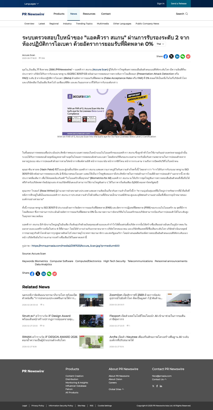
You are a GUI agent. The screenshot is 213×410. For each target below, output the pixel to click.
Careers (113, 382)
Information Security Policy (61, 406)
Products (59, 13)
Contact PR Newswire (168, 369)
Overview (29, 23)
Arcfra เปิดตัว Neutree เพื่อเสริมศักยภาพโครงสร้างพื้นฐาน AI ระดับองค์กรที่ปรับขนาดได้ (149, 338)
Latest (42, 23)
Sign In (160, 3)
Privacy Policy (38, 406)
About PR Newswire (123, 369)
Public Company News (147, 23)
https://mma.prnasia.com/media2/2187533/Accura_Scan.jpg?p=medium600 (76, 245)
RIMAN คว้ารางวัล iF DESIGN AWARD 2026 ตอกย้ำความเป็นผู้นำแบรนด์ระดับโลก (49, 338)
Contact (106, 13)
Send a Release (178, 3)
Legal (24, 406)
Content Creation (74, 376)
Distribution (72, 379)
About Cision (115, 379)
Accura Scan (100, 69)
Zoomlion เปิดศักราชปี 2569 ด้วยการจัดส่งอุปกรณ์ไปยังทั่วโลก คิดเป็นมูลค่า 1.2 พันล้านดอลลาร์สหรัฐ (134, 296)
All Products (72, 392)
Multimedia (103, 23)
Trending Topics (84, 23)
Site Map (81, 406)
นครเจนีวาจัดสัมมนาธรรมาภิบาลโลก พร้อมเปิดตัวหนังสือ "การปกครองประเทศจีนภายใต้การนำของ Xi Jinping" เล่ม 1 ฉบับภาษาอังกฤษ (50, 296)
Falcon (69, 389)
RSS (91, 406)
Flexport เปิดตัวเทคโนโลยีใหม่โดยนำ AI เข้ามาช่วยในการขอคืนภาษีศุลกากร (147, 317)
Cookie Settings (105, 406)
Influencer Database (76, 386)
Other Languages (122, 23)
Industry (67, 23)
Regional (54, 23)
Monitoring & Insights (77, 382)
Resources (89, 13)
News (73, 13)
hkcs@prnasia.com (162, 376)
